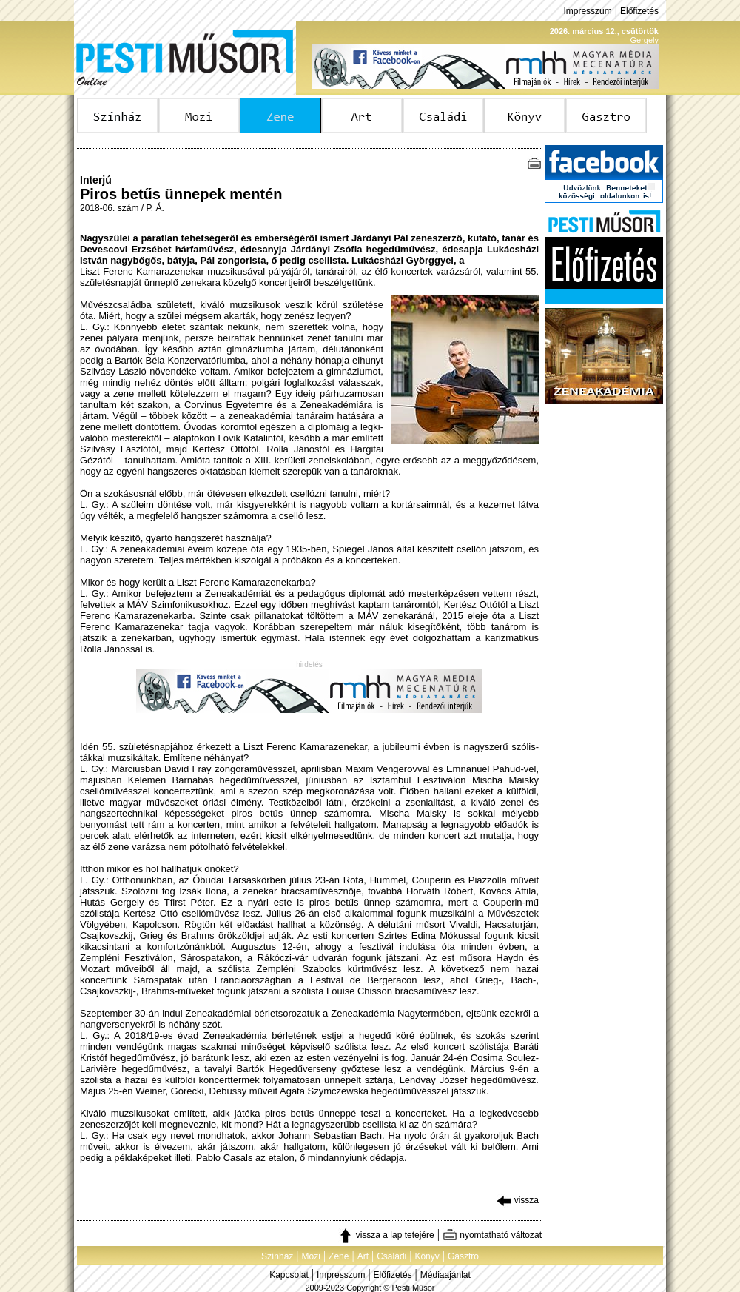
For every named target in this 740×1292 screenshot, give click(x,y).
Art (363, 1256)
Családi (391, 1256)
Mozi (311, 1256)
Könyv (426, 1256)
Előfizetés (639, 11)
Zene (339, 1256)
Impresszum (587, 11)
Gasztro (463, 1256)
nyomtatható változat (492, 1235)
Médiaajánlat (445, 1275)
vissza (518, 1200)
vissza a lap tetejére (386, 1235)
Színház (277, 1256)
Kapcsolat (289, 1275)
